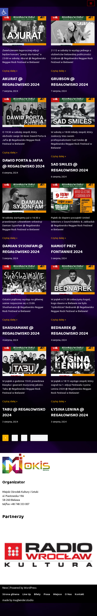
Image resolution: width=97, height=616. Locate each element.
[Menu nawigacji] (91, 3)
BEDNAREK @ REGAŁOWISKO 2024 (69, 342)
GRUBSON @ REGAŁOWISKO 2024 (69, 82)
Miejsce (58, 607)
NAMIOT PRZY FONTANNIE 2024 (67, 256)
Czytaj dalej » (10, 75)
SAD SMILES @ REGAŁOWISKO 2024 (69, 173)
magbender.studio (23, 613)
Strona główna (10, 607)
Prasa (48, 607)
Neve (5, 600)
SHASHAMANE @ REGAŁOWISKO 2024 (21, 338)
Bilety (38, 607)
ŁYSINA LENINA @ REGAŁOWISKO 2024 (69, 425)
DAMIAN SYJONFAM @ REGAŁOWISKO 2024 (22, 256)
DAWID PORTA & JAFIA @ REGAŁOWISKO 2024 (23, 169)
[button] (4, 12)
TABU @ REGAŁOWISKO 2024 (23, 425)
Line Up (27, 607)
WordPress (30, 600)
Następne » (39, 450)
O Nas (70, 607)
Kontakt (81, 607)
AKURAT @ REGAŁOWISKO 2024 (21, 86)
